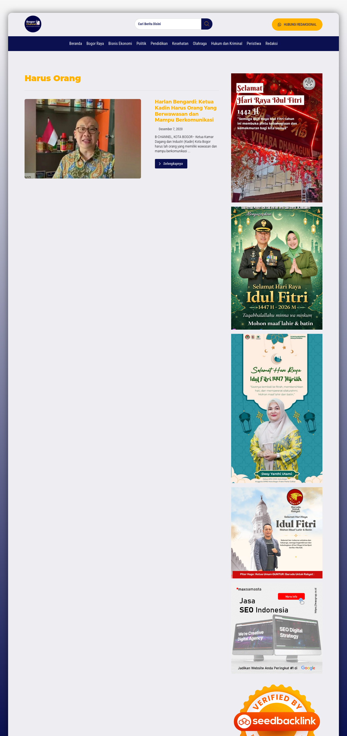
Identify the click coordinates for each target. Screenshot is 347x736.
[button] (204, 25)
